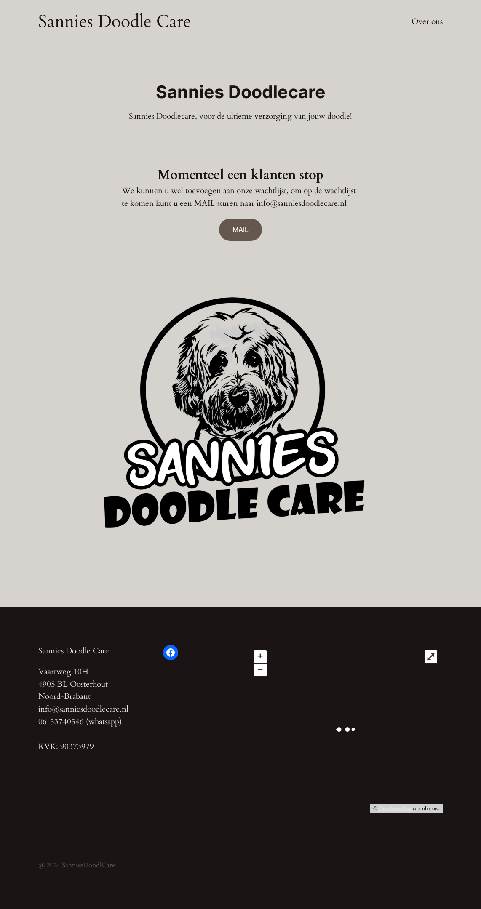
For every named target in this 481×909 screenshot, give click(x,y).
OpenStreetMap (395, 808)
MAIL (240, 229)
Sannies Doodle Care (114, 21)
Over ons (427, 21)
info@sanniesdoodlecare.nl (83, 709)
